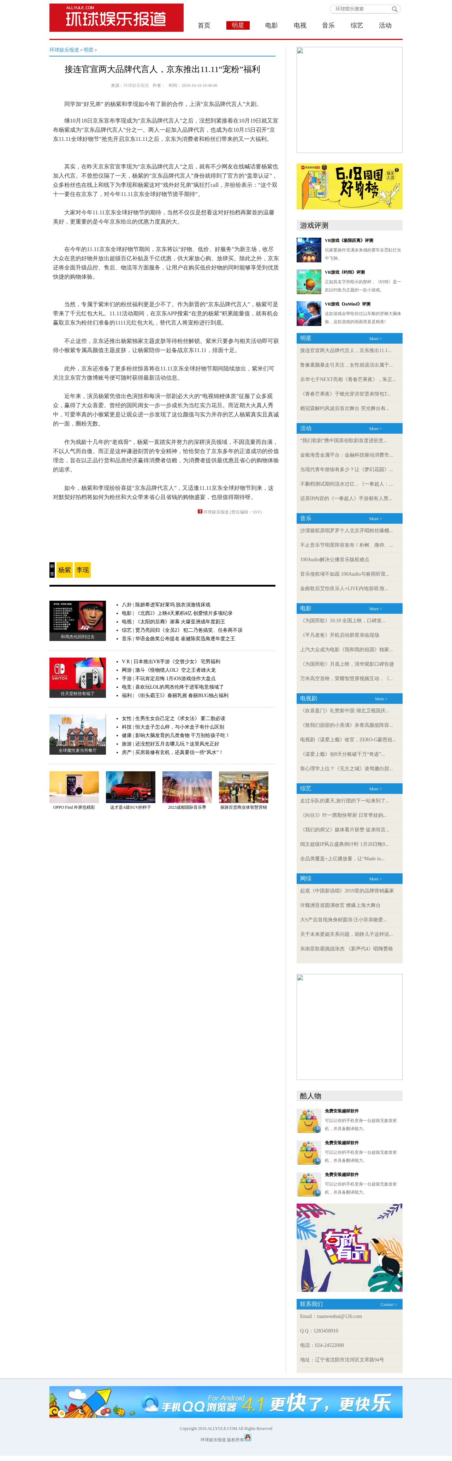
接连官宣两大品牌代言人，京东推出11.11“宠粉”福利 (162, 69)
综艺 (357, 25)
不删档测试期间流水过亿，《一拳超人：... (346, 484)
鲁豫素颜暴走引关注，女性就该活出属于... (346, 365)
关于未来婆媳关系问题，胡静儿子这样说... (346, 934)
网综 (305, 878)
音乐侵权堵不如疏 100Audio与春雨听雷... (344, 574)
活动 (385, 25)
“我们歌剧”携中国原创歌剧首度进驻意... (343, 440)
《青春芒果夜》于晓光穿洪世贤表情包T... (345, 394)
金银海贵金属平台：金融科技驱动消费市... (346, 455)
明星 (89, 50)
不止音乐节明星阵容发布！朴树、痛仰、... (346, 545)
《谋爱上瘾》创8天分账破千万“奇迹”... (342, 754)
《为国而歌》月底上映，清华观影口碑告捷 (347, 664)
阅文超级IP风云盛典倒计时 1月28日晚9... (344, 844)
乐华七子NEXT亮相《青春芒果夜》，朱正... (348, 379)
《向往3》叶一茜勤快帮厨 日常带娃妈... (343, 815)
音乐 (328, 25)
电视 (300, 25)
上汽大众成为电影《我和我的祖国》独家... (346, 649)
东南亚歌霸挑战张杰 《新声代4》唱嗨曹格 (346, 948)
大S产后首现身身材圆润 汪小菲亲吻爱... (343, 919)
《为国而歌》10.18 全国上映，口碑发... (343, 620)
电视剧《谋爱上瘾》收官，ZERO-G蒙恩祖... (348, 739)
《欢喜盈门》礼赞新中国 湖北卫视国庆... (344, 710)
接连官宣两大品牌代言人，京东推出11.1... (345, 350)
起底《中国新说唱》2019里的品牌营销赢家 (347, 890)
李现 (82, 570)
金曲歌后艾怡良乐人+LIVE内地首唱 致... (344, 588)
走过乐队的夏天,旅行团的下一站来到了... (344, 800)
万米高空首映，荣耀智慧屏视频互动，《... (346, 678)
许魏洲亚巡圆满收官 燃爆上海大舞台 (340, 905)
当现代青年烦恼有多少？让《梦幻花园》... (346, 469)
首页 (204, 25)
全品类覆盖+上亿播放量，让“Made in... (342, 858)
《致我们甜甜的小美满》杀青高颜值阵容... (346, 725)
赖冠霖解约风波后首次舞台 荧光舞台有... (344, 408)
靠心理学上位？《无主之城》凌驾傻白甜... (346, 768)
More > (375, 338)
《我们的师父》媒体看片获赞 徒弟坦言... (344, 829)
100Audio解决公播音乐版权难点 (334, 559)
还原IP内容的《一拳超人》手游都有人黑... (346, 498)
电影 (271, 25)
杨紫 (64, 570)
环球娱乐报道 (64, 50)
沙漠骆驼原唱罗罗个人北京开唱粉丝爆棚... (346, 530)
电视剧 (308, 698)
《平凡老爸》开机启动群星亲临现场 (339, 635)
